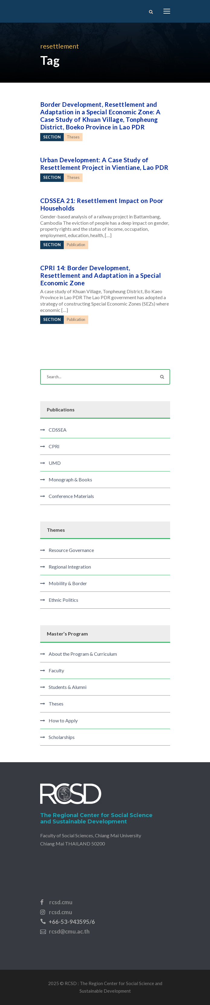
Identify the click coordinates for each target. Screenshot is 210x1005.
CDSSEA (57, 430)
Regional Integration (70, 566)
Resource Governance (71, 550)
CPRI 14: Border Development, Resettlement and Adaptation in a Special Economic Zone (100, 275)
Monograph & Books (70, 479)
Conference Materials (71, 496)
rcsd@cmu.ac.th (69, 931)
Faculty (56, 670)
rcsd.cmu (61, 902)
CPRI (54, 446)
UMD (55, 463)
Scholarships (62, 737)
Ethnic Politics (63, 600)
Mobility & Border (68, 583)
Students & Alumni (67, 687)
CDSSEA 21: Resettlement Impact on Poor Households (101, 204)
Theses (56, 703)
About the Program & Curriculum (83, 654)
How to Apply (63, 720)
